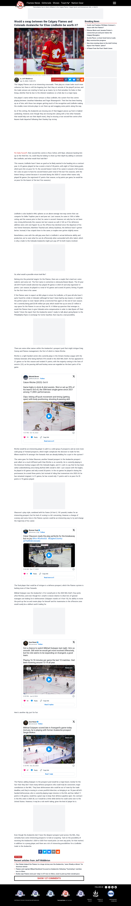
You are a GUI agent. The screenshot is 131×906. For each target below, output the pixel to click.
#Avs (34, 538)
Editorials (46, 3)
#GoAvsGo (42, 538)
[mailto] (78, 80)
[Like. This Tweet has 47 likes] (25, 770)
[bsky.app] (74, 80)
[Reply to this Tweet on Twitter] (34, 437)
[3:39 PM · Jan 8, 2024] (30, 696)
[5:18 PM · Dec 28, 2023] (31, 766)
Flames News (33, 3)
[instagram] (109, 887)
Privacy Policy (89, 900)
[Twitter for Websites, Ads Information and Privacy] (73, 433)
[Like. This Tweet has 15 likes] (25, 437)
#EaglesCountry (55, 538)
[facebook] (66, 80)
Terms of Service (100, 900)
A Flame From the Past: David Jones (99, 48)
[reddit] (82, 80)
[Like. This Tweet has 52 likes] (25, 701)
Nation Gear (77, 3)
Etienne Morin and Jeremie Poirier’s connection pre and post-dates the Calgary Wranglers (99, 32)
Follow (42, 378)
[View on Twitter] (74, 377)
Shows (56, 3)
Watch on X (68, 404)
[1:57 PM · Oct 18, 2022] (30, 433)
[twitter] (70, 80)
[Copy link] (44, 437)
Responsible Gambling (113, 900)
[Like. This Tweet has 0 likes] (25, 574)
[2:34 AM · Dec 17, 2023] (31, 569)
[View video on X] (49, 416)
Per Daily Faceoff (20, 153)
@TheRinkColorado (31, 541)
